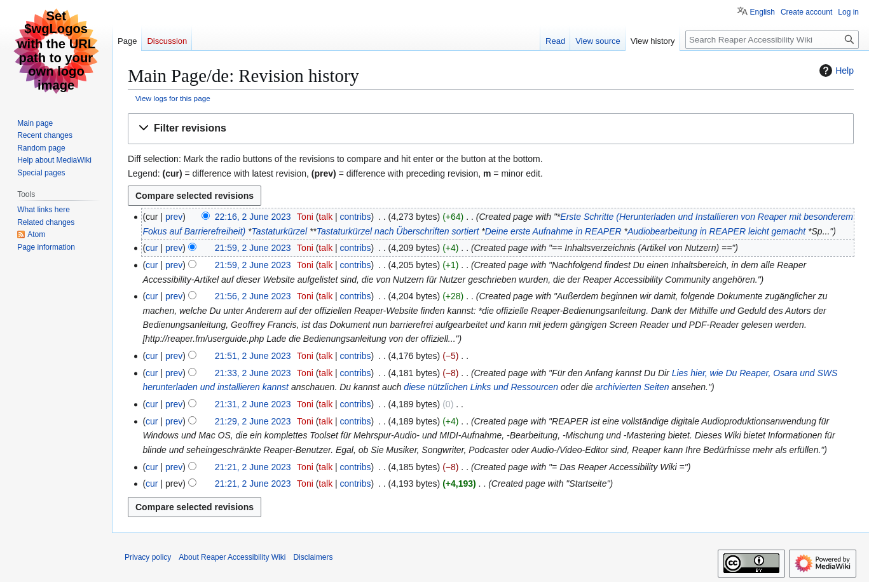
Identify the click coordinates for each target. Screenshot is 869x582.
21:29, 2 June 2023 (253, 421)
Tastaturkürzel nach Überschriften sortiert (398, 231)
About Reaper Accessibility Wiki (232, 557)
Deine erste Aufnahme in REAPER (553, 231)
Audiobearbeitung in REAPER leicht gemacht (716, 231)
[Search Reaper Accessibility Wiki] (772, 39)
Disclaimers (312, 557)
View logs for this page (172, 98)
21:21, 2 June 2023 (253, 467)
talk (325, 217)
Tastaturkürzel (279, 231)
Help (835, 70)
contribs (355, 217)
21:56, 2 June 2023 (253, 296)
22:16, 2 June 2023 (253, 217)
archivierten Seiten (632, 387)
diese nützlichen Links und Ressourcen (481, 387)
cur (152, 248)
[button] (491, 128)
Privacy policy (148, 557)
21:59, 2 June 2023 (253, 248)
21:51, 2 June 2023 (253, 356)
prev (173, 217)
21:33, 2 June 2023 (253, 373)
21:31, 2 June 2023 (253, 404)
